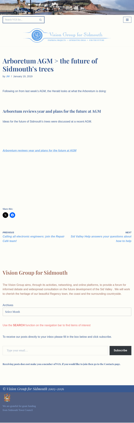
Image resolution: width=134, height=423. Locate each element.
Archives (8, 305)
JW (8, 76)
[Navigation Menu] (127, 20)
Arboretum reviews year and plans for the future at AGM (40, 150)
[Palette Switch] (113, 35)
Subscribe (120, 350)
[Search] (20, 19)
